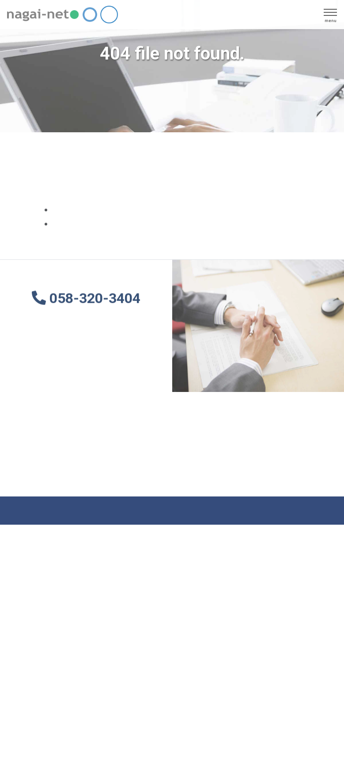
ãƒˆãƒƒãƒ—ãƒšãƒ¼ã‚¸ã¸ (91, 210)
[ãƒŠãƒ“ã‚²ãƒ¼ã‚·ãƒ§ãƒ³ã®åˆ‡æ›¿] (330, 14)
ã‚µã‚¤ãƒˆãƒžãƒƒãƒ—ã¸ (91, 224)
